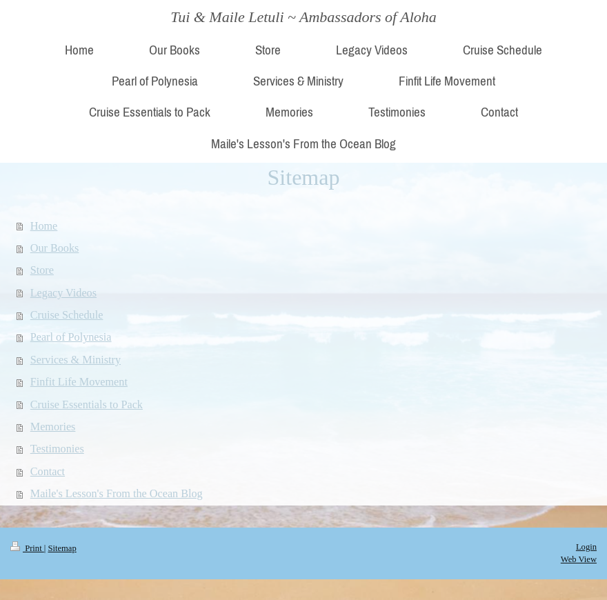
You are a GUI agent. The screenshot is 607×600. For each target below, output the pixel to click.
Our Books (54, 248)
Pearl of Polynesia (71, 337)
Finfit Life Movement (79, 382)
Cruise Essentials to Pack (86, 405)
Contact (47, 472)
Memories (53, 427)
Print (27, 548)
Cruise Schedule (66, 315)
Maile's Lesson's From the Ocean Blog (116, 494)
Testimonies (57, 449)
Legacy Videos (63, 293)
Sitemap (62, 548)
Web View (579, 559)
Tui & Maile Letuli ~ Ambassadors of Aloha (303, 17)
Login (586, 547)
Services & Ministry (75, 360)
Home (44, 226)
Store (42, 270)
